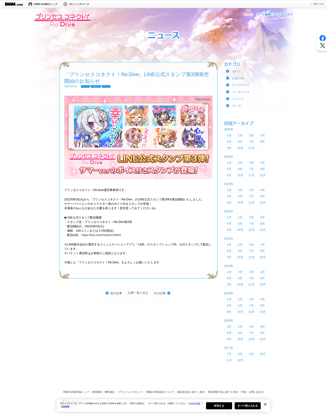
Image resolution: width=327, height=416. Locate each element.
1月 (229, 135)
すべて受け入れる (248, 407)
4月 (262, 135)
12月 (262, 175)
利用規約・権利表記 (103, 392)
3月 (251, 135)
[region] (163, 407)
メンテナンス (241, 92)
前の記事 (116, 293)
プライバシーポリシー (130, 392)
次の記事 (160, 293)
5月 (229, 141)
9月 (229, 148)
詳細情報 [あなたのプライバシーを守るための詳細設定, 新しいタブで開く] (65, 408)
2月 (240, 135)
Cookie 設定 (194, 405)
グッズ (236, 105)
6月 (240, 141)
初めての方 (318, 4)
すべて (236, 71)
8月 (262, 141)
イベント (238, 99)
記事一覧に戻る (138, 292)
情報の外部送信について (160, 392)
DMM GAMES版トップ (76, 392)
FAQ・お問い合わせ (252, 392)
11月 (251, 148)
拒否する (219, 407)
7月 (251, 141)
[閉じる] (265, 406)
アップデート (241, 85)
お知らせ (238, 78)
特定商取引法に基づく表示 (223, 392)
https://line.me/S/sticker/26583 (101, 235)
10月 (240, 148)
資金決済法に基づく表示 (191, 392)
